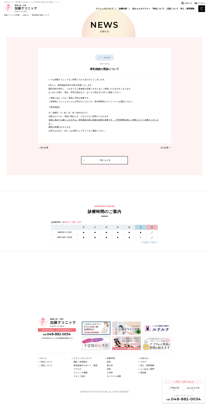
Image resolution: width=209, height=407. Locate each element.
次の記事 (166, 147)
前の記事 (43, 147)
